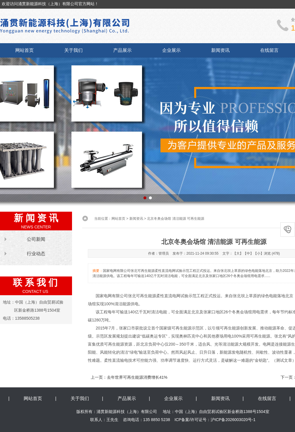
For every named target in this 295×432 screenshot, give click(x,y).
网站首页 (24, 50)
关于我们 (73, 50)
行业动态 (36, 253)
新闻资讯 (220, 50)
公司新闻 (36, 239)
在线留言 (269, 50)
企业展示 (171, 50)
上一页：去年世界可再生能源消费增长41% (129, 377)
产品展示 (122, 50)
